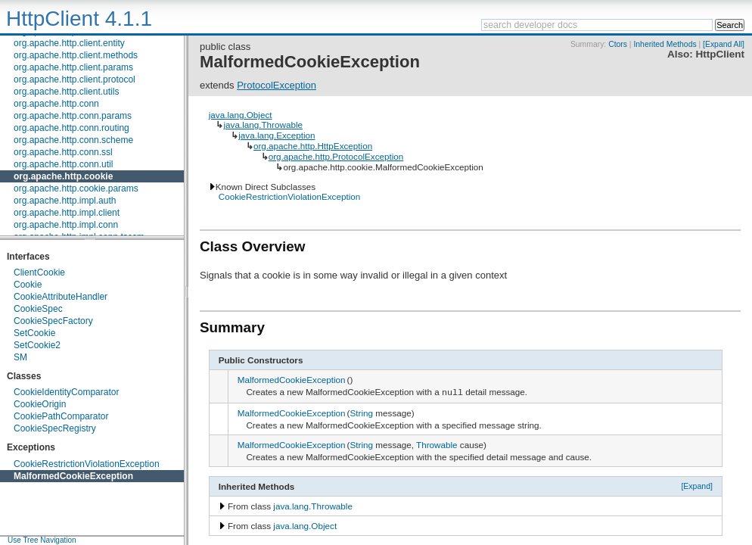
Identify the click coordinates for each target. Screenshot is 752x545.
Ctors (617, 44)
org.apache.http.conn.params (73, 116)
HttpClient (719, 54)
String (362, 414)
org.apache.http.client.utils (66, 91)
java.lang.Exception (276, 135)
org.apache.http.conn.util (63, 164)
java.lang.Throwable (263, 124)
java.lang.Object (240, 115)
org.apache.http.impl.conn (66, 225)
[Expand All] (723, 44)
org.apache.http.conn (56, 103)
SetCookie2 (37, 345)
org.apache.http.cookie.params (76, 188)
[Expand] (697, 486)
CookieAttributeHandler (60, 296)
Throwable (437, 445)
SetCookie (34, 333)
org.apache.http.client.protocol (74, 79)
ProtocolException (276, 85)
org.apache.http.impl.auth (65, 200)
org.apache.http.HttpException (312, 146)
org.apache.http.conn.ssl (63, 152)
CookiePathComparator (61, 416)
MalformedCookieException (73, 476)
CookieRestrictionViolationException (87, 464)
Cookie (28, 284)
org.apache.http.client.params (73, 67)
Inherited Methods (664, 44)
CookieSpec (38, 309)
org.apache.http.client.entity (69, 43)
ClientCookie (39, 272)
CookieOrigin (40, 404)
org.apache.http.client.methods (76, 55)
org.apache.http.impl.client (67, 212)
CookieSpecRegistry (55, 428)
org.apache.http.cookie (63, 176)
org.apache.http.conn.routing (71, 128)
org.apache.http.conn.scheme (73, 140)
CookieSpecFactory (53, 321)
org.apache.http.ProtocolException (336, 156)
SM (20, 357)
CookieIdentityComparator (66, 392)
